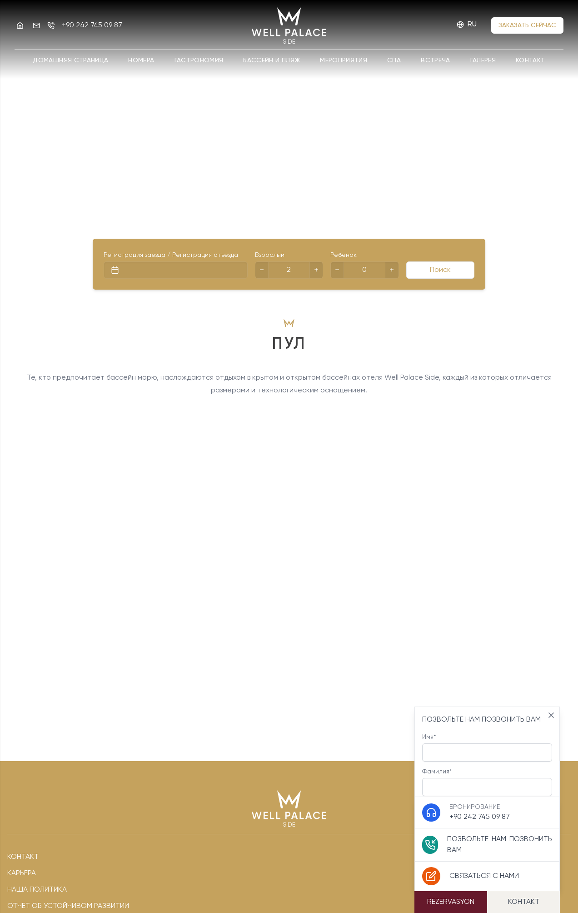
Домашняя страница (70, 60)
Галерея (483, 60)
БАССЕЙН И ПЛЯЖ (271, 60)
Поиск (440, 270)
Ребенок (343, 255)
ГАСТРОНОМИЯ (199, 60)
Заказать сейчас (527, 25)
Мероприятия (343, 60)
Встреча (435, 60)
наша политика (37, 889)
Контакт (530, 60)
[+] (316, 270)
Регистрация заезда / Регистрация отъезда (171, 255)
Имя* (487, 748)
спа (394, 60)
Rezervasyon (450, 902)
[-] (262, 270)
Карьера (21, 873)
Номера (141, 60)
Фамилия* (487, 782)
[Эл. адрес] (36, 25)
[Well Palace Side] (20, 25)
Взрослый (269, 255)
